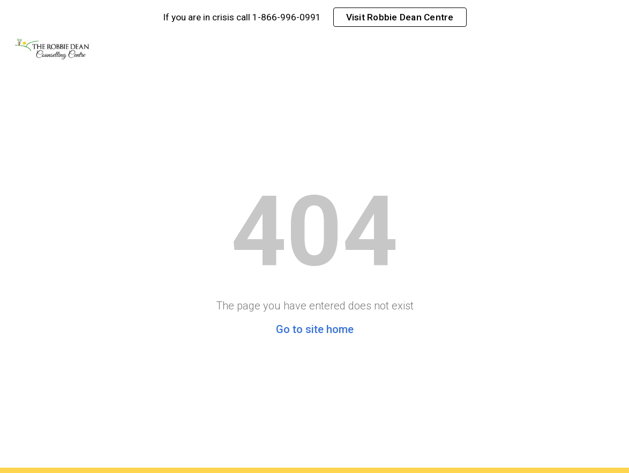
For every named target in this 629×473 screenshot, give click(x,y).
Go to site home (315, 329)
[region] (314, 17)
